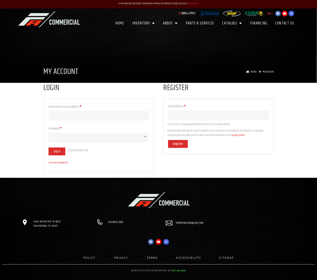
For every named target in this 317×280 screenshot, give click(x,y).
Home (119, 23)
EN (268, 13)
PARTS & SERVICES (200, 23)
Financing (258, 23)
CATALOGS (232, 23)
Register (178, 144)
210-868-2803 (193, 3)
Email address (177, 106)
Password (55, 128)
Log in (57, 151)
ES (272, 13)
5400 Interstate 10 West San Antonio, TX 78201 (47, 223)
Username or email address (65, 106)
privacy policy (238, 135)
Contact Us (284, 23)
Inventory (143, 23)
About (170, 23)
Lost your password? (58, 162)
